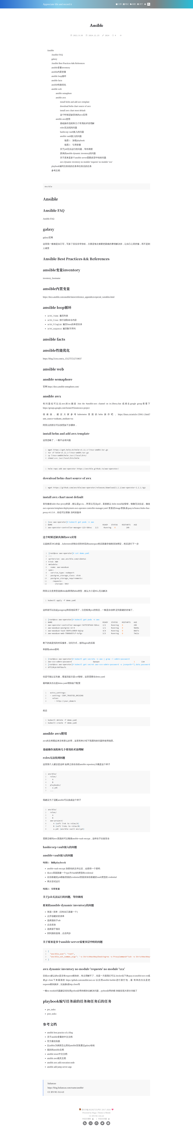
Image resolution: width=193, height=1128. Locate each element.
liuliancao (52, 1083)
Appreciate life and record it (57, 4)
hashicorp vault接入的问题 (72, 132)
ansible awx (61, 97)
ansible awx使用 (63, 119)
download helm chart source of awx (75, 106)
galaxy (54, 59)
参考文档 (55, 170)
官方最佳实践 (53, 1041)
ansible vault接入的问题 (71, 136)
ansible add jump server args (59, 1067)
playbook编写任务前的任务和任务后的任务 (71, 166)
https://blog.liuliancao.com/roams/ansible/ (66, 1088)
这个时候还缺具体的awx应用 (73, 115)
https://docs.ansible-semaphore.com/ (63, 386)
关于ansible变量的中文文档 (60, 1037)
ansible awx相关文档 (56, 1058)
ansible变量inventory (60, 67)
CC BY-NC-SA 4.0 (56, 1092)
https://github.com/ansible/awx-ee (80, 980)
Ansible (50, 50)
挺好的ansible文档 (55, 1050)
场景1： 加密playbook (74, 140)
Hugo (94, 1113)
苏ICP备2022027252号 (91, 1110)
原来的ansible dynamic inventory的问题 (78, 153)
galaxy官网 (48, 237)
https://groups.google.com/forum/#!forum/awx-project (66, 408)
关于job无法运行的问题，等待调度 (76, 149)
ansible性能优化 (58, 85)
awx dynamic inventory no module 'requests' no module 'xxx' (86, 162)
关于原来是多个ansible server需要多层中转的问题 (83, 157)
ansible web (56, 89)
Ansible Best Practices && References (68, 63)
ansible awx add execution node (61, 1062)
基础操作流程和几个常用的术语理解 (77, 123)
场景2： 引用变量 (72, 145)
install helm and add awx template (74, 102)
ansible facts (56, 80)
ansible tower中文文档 (57, 1054)
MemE (108, 1113)
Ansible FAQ (57, 55)
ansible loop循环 (58, 76)
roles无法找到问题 (68, 127)
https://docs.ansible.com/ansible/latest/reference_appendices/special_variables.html (78, 297)
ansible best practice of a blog (60, 1032)
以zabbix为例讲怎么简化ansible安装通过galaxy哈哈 (71, 1045)
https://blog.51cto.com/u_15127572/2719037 (62, 358)
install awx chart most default (72, 110)
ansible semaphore (64, 93)
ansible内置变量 (58, 72)
